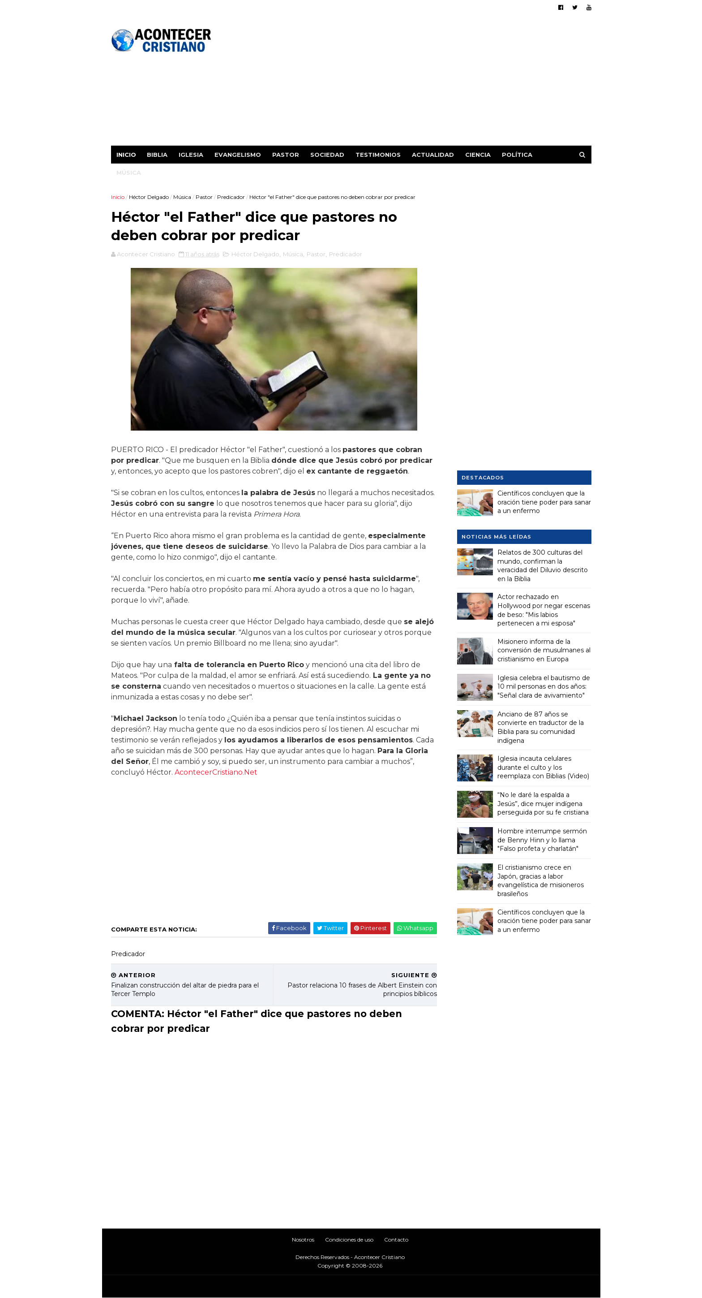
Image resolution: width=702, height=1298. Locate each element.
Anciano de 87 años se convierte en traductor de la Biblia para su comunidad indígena (540, 727)
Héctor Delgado (149, 197)
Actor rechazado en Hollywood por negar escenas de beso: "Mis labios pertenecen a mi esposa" (543, 610)
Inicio (126, 154)
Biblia (157, 154)
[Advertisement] (428, 83)
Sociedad (327, 154)
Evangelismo (237, 154)
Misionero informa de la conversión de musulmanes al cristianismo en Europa (544, 650)
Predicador (231, 197)
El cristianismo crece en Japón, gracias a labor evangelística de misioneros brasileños (540, 880)
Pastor (285, 154)
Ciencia (478, 154)
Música (128, 172)
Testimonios (378, 154)
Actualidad (433, 154)
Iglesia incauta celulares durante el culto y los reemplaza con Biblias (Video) (543, 767)
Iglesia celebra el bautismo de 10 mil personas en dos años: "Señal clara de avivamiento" (543, 686)
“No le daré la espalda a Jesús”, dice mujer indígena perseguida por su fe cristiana (543, 803)
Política (517, 154)
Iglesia (191, 154)
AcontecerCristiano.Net (216, 772)
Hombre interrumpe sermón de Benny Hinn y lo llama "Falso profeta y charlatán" (542, 840)
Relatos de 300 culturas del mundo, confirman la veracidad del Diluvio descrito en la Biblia (542, 565)
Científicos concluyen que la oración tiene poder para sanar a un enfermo (544, 502)
